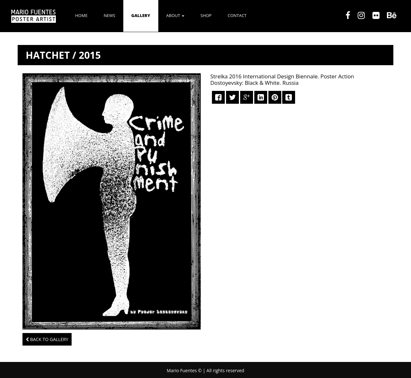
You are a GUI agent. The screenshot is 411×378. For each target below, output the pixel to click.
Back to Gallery (47, 339)
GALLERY (140, 15)
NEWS (109, 15)
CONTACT (237, 15)
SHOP (206, 15)
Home (81, 15)
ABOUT (175, 15)
